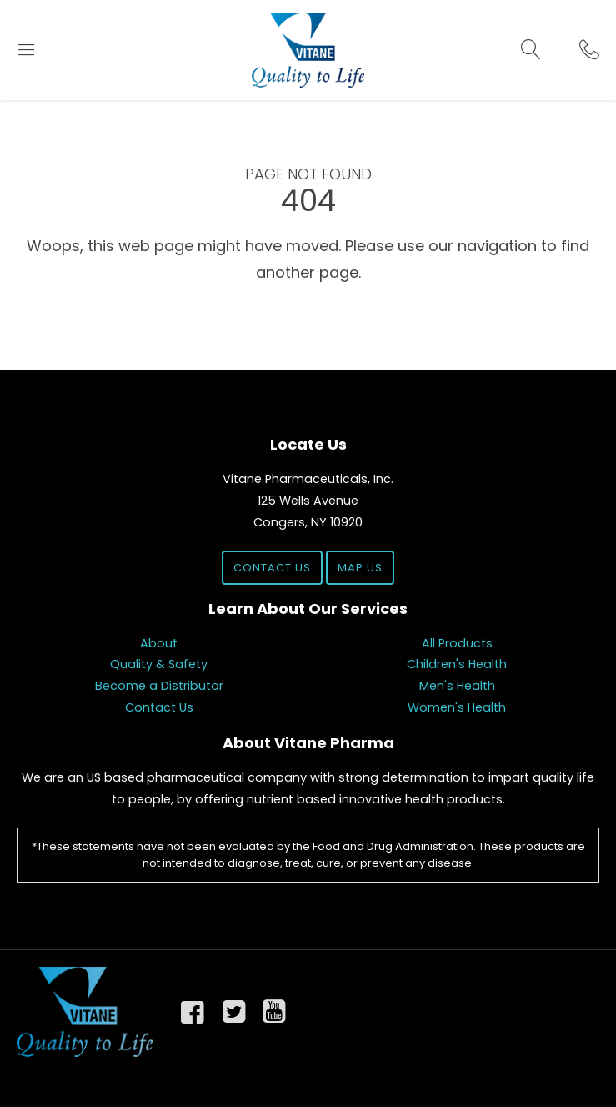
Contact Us (272, 568)
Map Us (360, 568)
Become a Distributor (159, 685)
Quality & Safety (159, 664)
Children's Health (457, 664)
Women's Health (457, 707)
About (159, 643)
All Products (457, 643)
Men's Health (457, 685)
